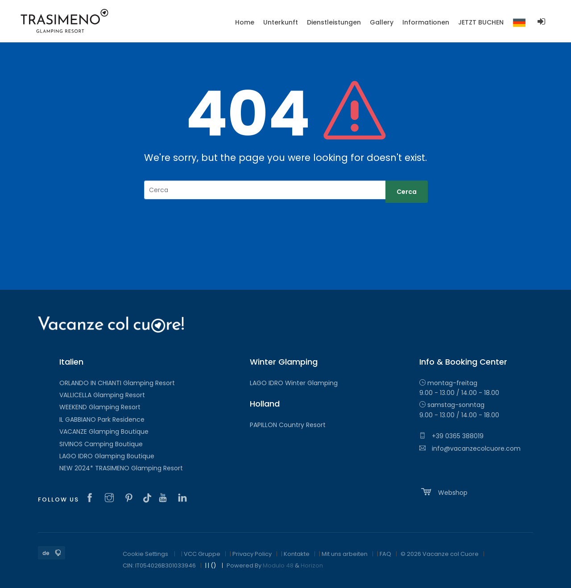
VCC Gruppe (202, 554)
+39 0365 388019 (451, 436)
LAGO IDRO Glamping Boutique (106, 456)
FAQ (385, 554)
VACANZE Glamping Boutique (104, 431)
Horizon (312, 565)
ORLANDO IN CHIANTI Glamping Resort (117, 382)
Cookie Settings (145, 554)
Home (244, 22)
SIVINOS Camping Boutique (101, 444)
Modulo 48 (278, 565)
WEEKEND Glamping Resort (100, 407)
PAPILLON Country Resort (288, 424)
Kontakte (297, 554)
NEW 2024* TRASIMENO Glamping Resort (121, 468)
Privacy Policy (252, 554)
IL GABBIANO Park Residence (102, 419)
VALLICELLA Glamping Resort (102, 395)
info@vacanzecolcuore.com (470, 448)
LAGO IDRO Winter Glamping (294, 382)
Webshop (443, 491)
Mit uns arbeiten (345, 554)
